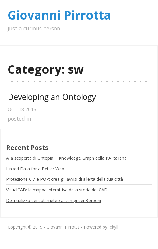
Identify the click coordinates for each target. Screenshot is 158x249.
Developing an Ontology (52, 97)
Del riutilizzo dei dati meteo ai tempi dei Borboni (53, 200)
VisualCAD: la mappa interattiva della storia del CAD (56, 190)
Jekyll (113, 227)
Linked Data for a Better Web (35, 169)
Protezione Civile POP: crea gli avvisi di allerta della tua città (64, 179)
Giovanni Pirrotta (59, 15)
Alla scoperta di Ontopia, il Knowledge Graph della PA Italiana (66, 158)
